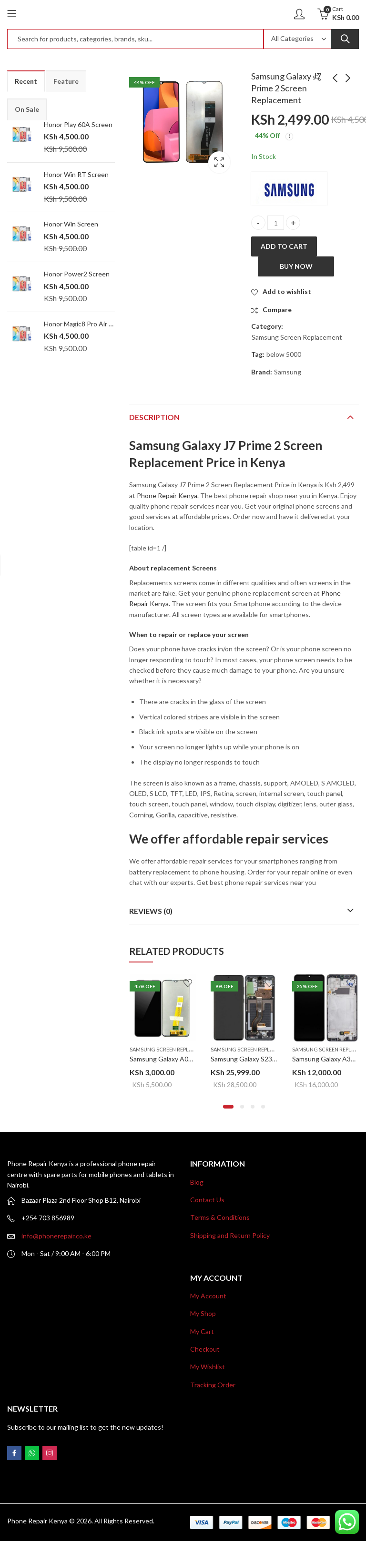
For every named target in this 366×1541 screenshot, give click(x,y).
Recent (26, 81)
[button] (228, 1106)
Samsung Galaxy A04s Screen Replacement (194, 1059)
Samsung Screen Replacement (297, 337)
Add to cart (284, 246)
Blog (196, 1182)
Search (345, 39)
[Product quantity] (275, 223)
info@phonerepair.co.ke (56, 1236)
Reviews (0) (151, 910)
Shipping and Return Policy (230, 1235)
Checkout (205, 1349)
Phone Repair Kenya (167, 495)
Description (154, 417)
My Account (208, 1296)
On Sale (27, 109)
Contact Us (207, 1200)
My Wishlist (207, 1367)
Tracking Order (212, 1385)
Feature (66, 81)
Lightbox (219, 162)
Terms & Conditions (220, 1217)
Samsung (287, 372)
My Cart (202, 1331)
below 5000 (283, 354)
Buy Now (296, 266)
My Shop (203, 1313)
